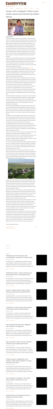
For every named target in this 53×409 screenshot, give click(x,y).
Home (6, 8)
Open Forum (11, 8)
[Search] (43, 2)
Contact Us (25, 8)
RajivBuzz (37, 8)
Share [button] (7, 268)
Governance (12, 228)
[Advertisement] (26, 238)
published (30, 67)
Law (15, 228)
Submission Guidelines (19, 8)
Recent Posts (32, 8)
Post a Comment (11, 268)
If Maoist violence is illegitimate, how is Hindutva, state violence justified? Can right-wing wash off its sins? (19, 360)
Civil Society (8, 228)
